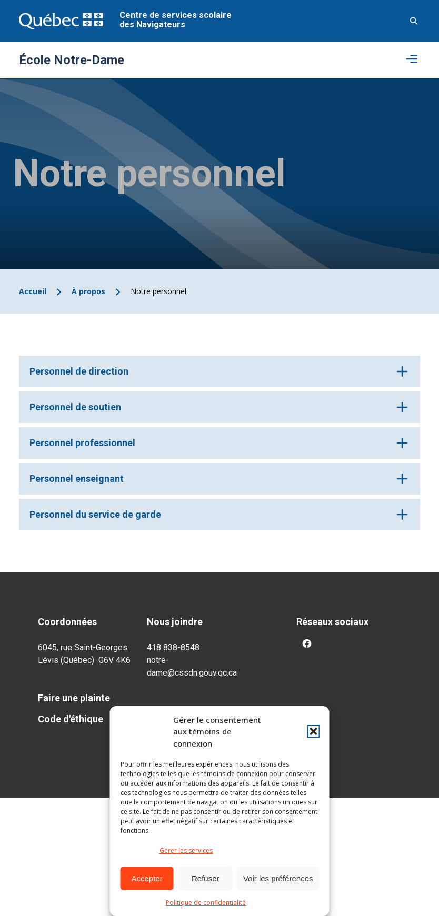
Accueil (32, 291)
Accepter (147, 878)
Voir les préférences (278, 878)
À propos (88, 291)
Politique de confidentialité (206, 902)
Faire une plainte (74, 697)
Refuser (205, 878)
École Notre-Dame (71, 60)
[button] (313, 731)
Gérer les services (186, 850)
